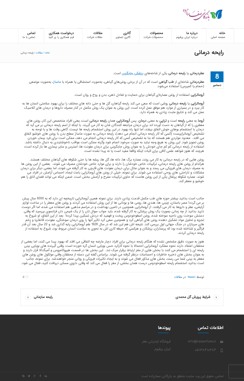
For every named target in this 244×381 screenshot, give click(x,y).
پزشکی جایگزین (132, 73)
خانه (47, 52)
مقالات (39, 52)
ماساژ (57, 82)
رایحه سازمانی (43, 297)
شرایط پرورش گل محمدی (193, 297)
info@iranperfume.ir (202, 342)
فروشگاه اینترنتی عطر (156, 342)
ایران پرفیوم (163, 349)
